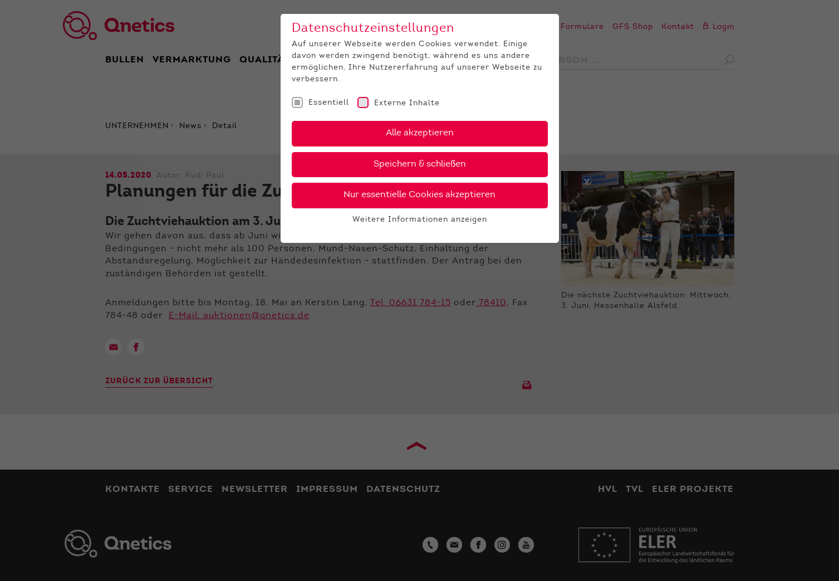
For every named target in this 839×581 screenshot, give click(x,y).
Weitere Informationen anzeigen (419, 220)
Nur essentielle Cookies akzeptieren (419, 195)
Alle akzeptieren (420, 133)
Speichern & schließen (420, 164)
